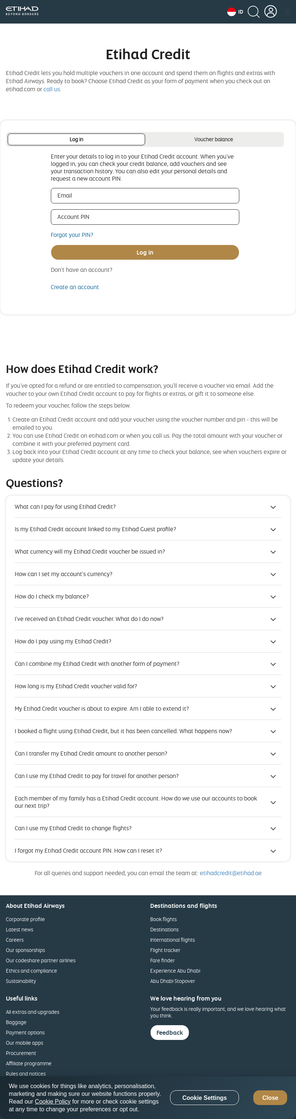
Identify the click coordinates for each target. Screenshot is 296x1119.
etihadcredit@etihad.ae (231, 873)
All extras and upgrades (32, 1011)
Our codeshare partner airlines (40, 960)
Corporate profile (25, 919)
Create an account (75, 287)
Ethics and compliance (31, 970)
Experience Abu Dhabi (175, 970)
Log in (76, 139)
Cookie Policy (53, 1101)
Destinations (164, 929)
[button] (235, 11)
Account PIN (84, 216)
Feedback (169, 1033)
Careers (15, 939)
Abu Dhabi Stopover (172, 980)
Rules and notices (26, 1073)
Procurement (21, 1052)
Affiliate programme (29, 1063)
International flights (172, 939)
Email (75, 195)
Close (270, 1098)
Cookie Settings (204, 1098)
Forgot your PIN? (72, 235)
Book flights (163, 919)
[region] (148, 1097)
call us (51, 89)
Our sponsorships (25, 949)
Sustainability (21, 980)
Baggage (16, 1022)
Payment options (25, 1032)
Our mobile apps (24, 1042)
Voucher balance (213, 139)
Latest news (19, 929)
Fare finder (162, 960)
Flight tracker (165, 949)
